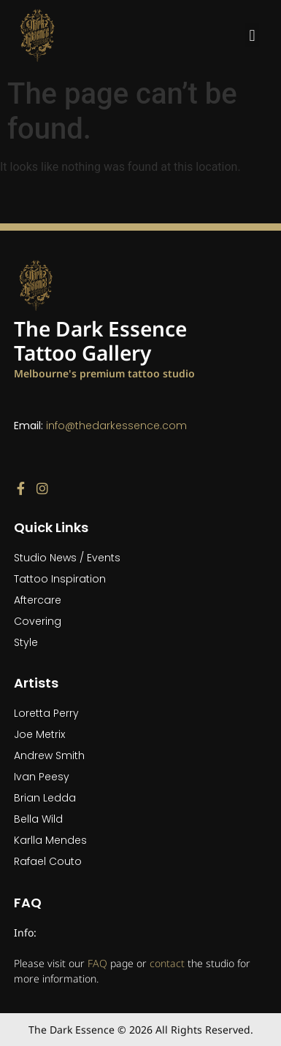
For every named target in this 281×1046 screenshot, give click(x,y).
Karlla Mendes (50, 840)
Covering (37, 621)
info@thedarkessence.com (116, 425)
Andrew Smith (49, 755)
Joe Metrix (39, 734)
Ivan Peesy (41, 776)
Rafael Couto (48, 861)
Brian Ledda (45, 798)
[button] (252, 35)
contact (167, 963)
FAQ (97, 963)
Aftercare (37, 600)
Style (26, 642)
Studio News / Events (67, 557)
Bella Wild (38, 819)
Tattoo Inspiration (60, 579)
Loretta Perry (46, 713)
